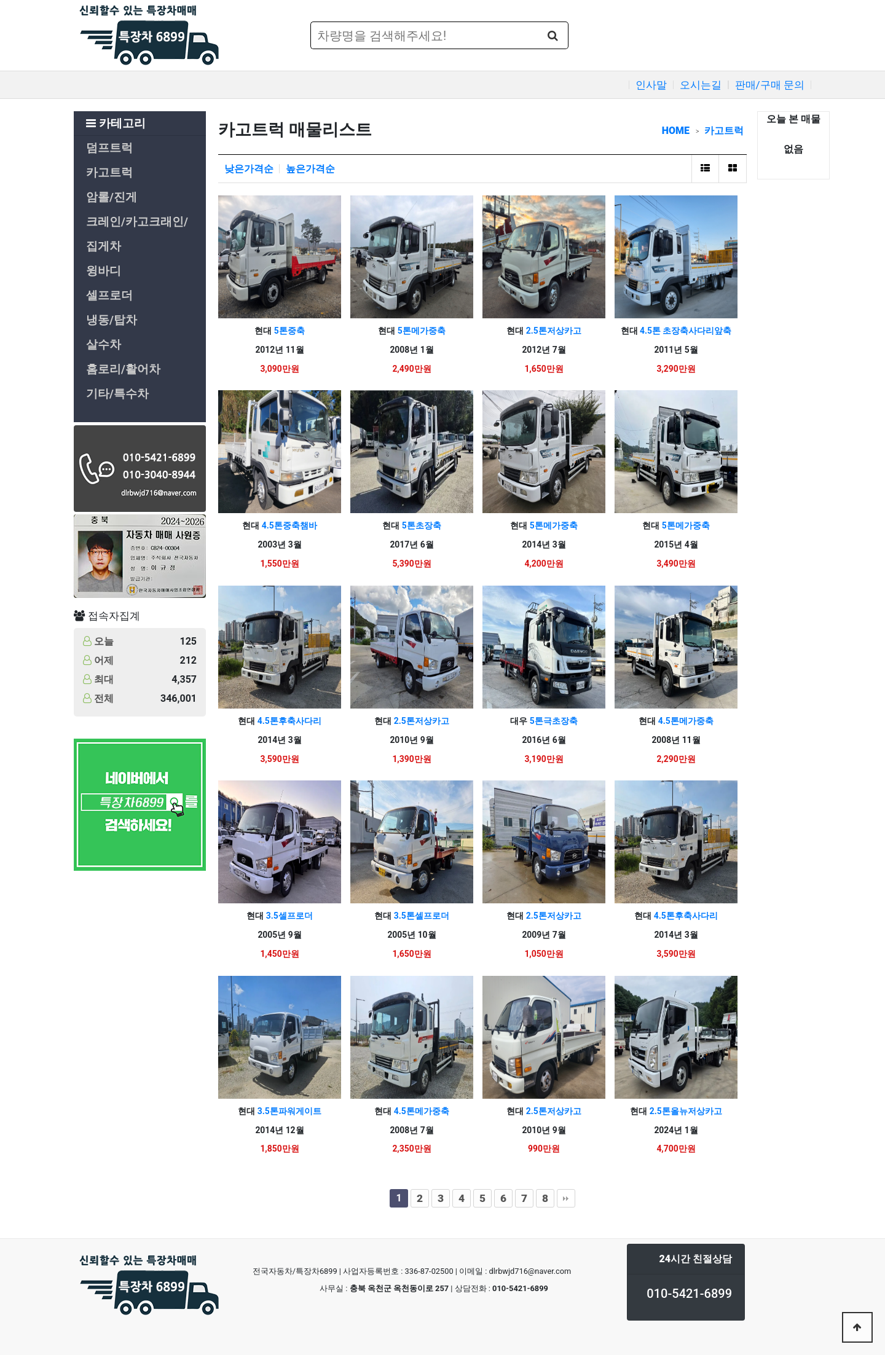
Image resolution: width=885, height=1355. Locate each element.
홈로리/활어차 (123, 369)
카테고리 (116, 123)
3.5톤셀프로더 (420, 916)
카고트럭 (109, 172)
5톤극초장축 (552, 721)
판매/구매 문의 (769, 85)
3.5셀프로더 (288, 916)
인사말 (651, 85)
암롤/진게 (111, 197)
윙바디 (103, 271)
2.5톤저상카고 (552, 331)
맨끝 (566, 1198)
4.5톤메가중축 (684, 721)
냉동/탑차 (111, 320)
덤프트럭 (109, 148)
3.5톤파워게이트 (288, 1111)
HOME (676, 130)
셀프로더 (109, 295)
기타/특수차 (117, 394)
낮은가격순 (248, 168)
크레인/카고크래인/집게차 (137, 234)
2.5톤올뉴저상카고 (684, 1111)
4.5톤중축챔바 (288, 525)
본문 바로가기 (0, 0)
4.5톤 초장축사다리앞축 (685, 331)
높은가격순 (310, 168)
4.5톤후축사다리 (288, 721)
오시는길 (701, 85)
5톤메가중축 (420, 331)
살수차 (103, 345)
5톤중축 (288, 331)
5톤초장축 (420, 525)
